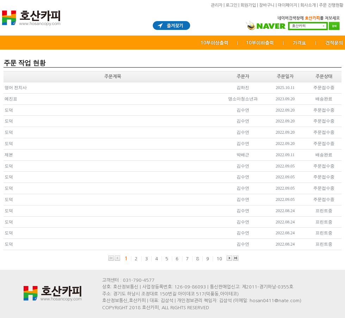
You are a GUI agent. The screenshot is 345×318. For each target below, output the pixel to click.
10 (219, 258)
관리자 (216, 5)
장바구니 (267, 5)
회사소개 (308, 5)
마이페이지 (287, 5)
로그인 (231, 5)
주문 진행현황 (331, 5)
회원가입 (248, 5)
